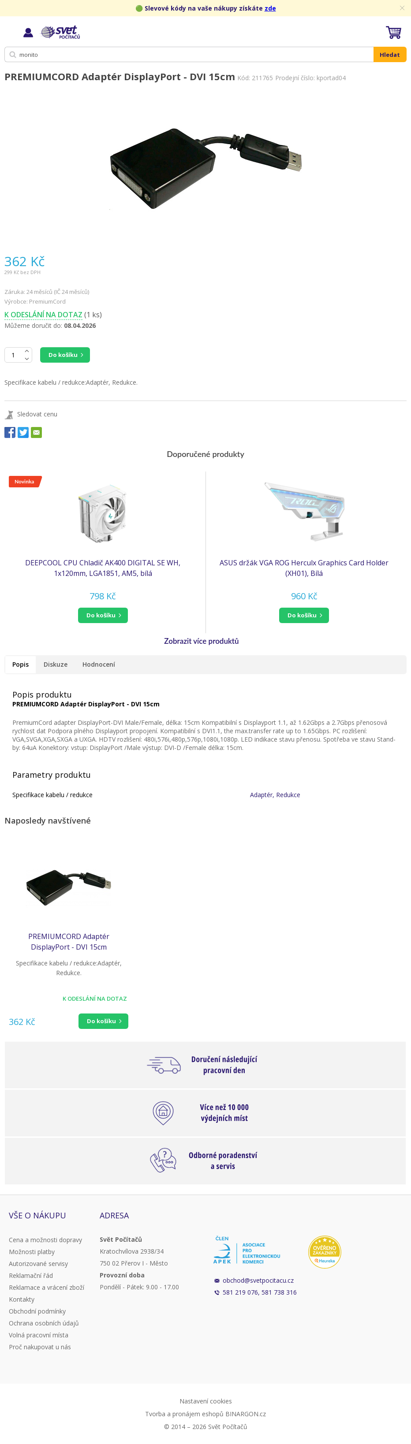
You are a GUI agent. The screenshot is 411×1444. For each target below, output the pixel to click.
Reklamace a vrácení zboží (46, 1287)
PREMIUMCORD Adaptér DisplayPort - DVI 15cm (68, 942)
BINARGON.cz (245, 1414)
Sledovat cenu (37, 414)
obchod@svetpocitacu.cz (258, 1280)
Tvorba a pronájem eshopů (184, 1414)
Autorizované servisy (38, 1263)
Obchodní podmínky (37, 1311)
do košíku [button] (101, 615)
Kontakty (21, 1299)
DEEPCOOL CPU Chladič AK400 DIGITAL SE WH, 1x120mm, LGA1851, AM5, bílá (102, 568)
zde (270, 8)
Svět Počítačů (59, 32)
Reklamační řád (31, 1275)
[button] (102, 615)
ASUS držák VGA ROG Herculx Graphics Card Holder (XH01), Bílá (304, 568)
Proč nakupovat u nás (40, 1347)
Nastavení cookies (205, 1401)
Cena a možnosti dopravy (45, 1240)
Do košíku (63, 355)
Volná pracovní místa (38, 1335)
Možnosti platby (32, 1251)
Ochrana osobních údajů (44, 1323)
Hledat (390, 55)
